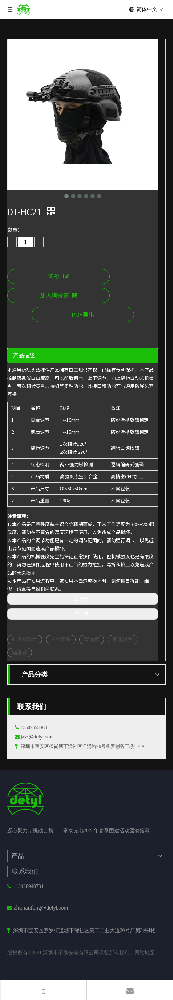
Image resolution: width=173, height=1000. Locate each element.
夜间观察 (122, 639)
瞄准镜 (19, 652)
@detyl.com (41, 737)
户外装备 (61, 639)
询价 (58, 276)
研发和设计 (24, 639)
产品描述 (24, 355)
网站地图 (144, 952)
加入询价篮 (58, 295)
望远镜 (91, 639)
